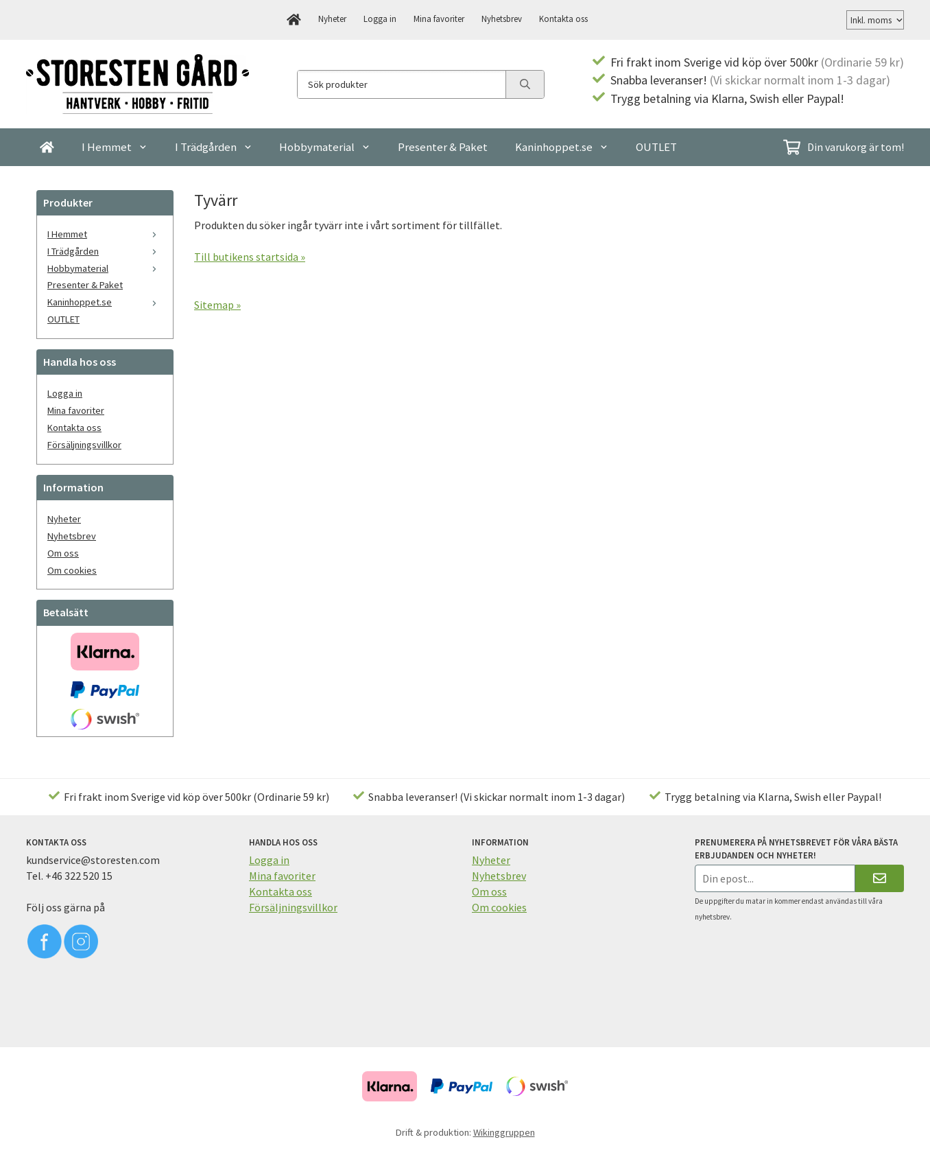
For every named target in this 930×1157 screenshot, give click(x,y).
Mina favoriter (439, 18)
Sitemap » (217, 305)
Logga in (379, 18)
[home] (294, 19)
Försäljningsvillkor (84, 445)
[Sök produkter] (401, 84)
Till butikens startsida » (249, 257)
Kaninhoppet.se (561, 146)
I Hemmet (114, 146)
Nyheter (332, 18)
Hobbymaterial (324, 146)
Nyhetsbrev (501, 18)
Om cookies (72, 570)
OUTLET (656, 146)
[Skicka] (879, 878)
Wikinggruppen (504, 1132)
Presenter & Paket (443, 146)
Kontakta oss (563, 18)
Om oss (63, 553)
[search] (524, 84)
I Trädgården (213, 146)
